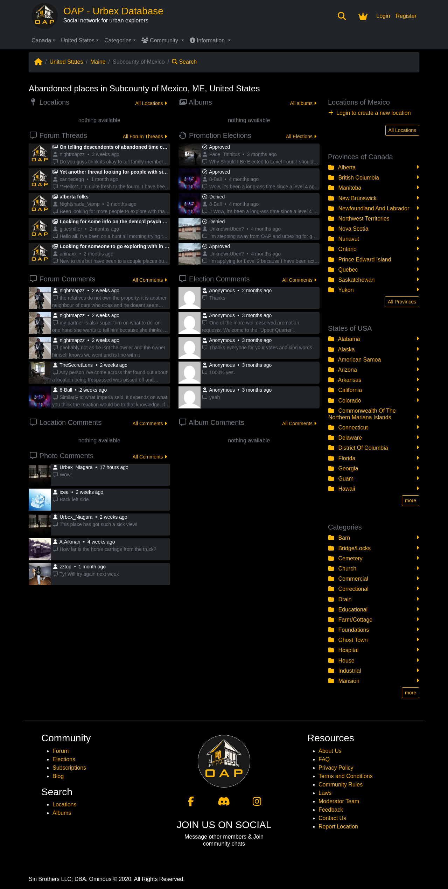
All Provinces (402, 301)
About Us (330, 751)
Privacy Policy (336, 768)
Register (406, 16)
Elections (63, 759)
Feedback (330, 810)
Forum (60, 751)
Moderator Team (338, 801)
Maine (98, 62)
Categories (117, 40)
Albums (61, 813)
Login (383, 16)
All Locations (151, 103)
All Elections (301, 136)
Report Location (338, 827)
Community (160, 40)
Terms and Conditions (345, 776)
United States (77, 40)
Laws (324, 793)
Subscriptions (69, 768)
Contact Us (332, 818)
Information (208, 40)
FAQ (324, 759)
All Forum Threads (145, 136)
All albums (303, 103)
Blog (58, 776)
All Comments (149, 280)
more (410, 500)
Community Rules (340, 785)
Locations (64, 804)
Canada (41, 40)
